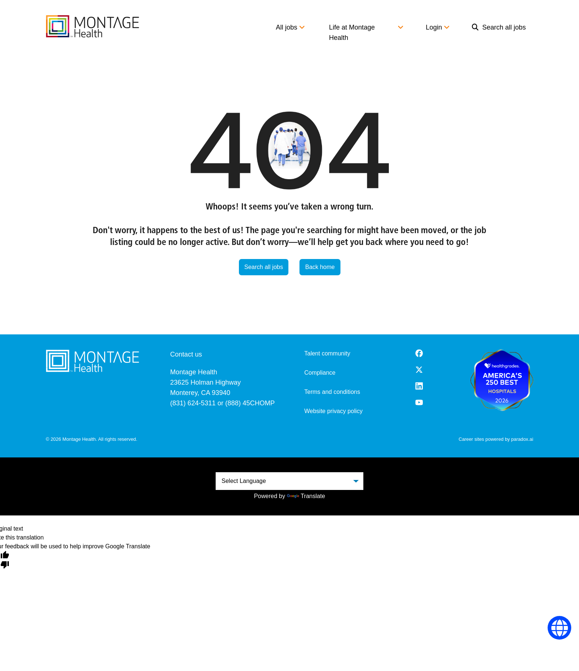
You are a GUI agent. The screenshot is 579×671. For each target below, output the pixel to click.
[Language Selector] (559, 628)
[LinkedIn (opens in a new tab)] (419, 386)
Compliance (319, 372)
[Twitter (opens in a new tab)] (419, 370)
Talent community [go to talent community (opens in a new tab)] (327, 353)
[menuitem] (499, 32)
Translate (306, 496)
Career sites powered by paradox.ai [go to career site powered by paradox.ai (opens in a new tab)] (496, 439)
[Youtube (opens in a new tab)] (419, 402)
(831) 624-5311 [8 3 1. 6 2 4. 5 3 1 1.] (193, 403)
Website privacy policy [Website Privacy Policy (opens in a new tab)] (333, 411)
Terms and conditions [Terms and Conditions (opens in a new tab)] (332, 392)
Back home (320, 267)
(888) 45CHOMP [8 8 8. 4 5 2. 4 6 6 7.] (250, 403)
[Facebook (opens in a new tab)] (419, 353)
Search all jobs (499, 27)
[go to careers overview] (92, 26)
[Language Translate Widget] (289, 481)
